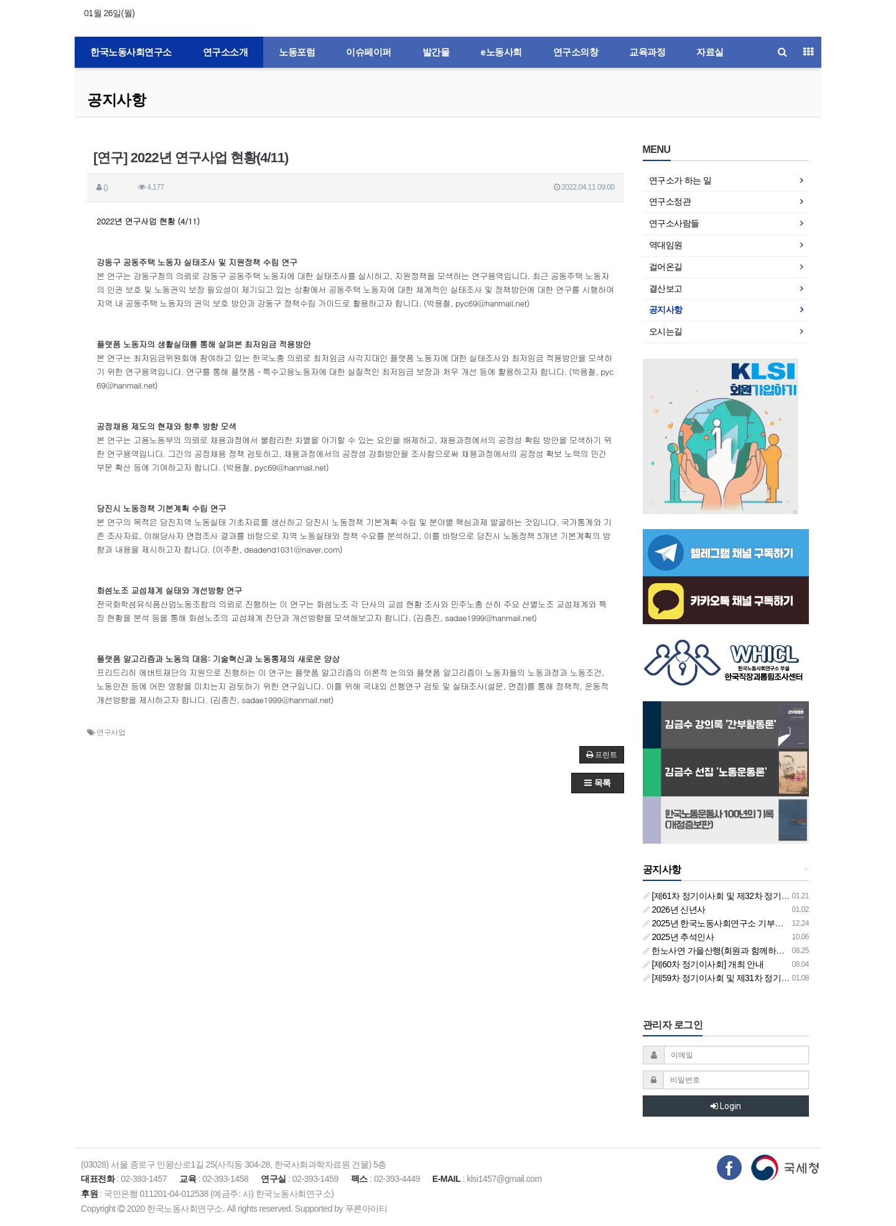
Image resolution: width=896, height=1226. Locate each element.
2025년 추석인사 (678, 937)
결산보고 (666, 288)
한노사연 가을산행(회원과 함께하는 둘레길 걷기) (738, 951)
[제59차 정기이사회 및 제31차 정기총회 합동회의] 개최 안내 (758, 978)
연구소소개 (225, 52)
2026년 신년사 (674, 910)
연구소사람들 (674, 223)
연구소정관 (670, 201)
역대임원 (666, 245)
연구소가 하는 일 (680, 180)
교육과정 (647, 52)
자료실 (710, 52)
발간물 (436, 52)
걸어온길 (666, 267)
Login (726, 1106)
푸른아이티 (366, 1209)
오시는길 (666, 331)
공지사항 (116, 99)
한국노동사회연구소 (131, 52)
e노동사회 (501, 52)
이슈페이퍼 (368, 52)
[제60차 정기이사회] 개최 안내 (703, 964)
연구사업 (110, 732)
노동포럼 (297, 52)
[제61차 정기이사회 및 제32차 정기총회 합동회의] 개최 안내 (758, 896)
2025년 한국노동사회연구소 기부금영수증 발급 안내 (745, 923)
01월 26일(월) (109, 13)
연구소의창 (576, 52)
